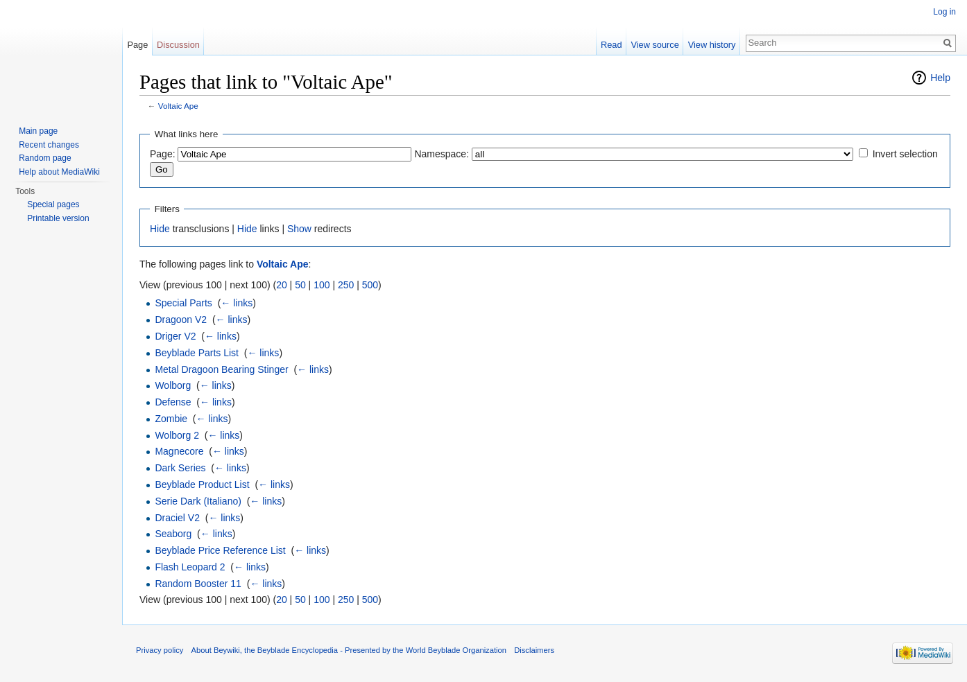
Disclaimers (534, 650)
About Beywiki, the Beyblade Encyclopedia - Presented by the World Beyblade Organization (348, 650)
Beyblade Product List (202, 484)
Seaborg (173, 533)
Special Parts (183, 302)
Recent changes (49, 145)
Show (299, 228)
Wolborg (173, 385)
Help (940, 77)
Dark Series (180, 467)
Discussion (178, 45)
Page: (163, 153)
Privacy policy (159, 650)
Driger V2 (175, 336)
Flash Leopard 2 (190, 566)
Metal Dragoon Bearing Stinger (221, 369)
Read (611, 45)
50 (300, 284)
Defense (173, 402)
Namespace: (441, 153)
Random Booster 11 (198, 583)
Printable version (58, 218)
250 (346, 284)
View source (654, 45)
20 (281, 284)
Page (137, 45)
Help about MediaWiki (59, 172)
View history (712, 45)
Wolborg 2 (177, 435)
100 (322, 284)
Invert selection (905, 153)
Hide (160, 228)
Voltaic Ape (178, 105)
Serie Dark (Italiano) (198, 501)
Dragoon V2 (181, 319)
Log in (944, 12)
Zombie (171, 418)
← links (237, 302)
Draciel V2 (177, 517)
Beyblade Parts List (197, 352)
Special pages (53, 204)
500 (370, 284)
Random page (45, 158)
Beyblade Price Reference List (220, 550)
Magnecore (179, 451)
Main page (38, 131)
